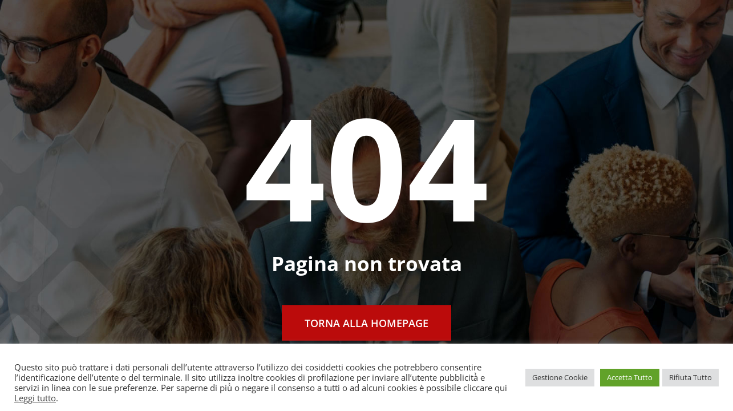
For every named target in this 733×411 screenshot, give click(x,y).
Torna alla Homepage (366, 323)
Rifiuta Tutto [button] (690, 377)
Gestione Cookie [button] (560, 377)
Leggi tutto (35, 398)
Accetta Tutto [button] (630, 377)
